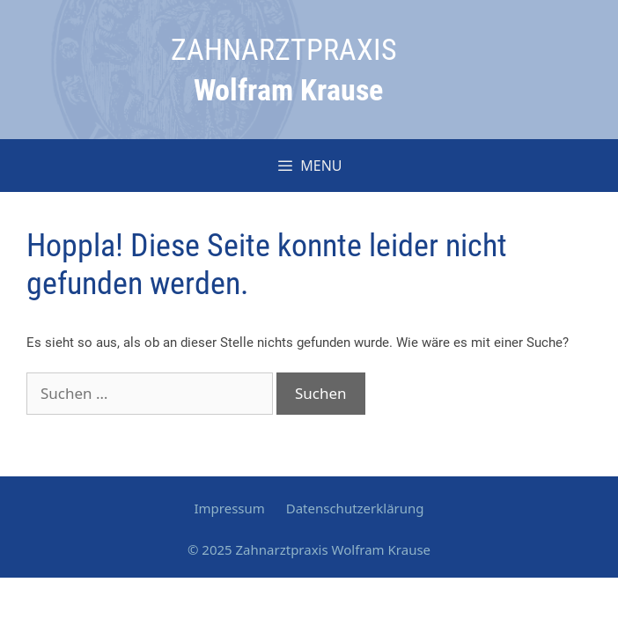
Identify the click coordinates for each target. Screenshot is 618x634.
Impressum (229, 508)
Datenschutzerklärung (355, 508)
